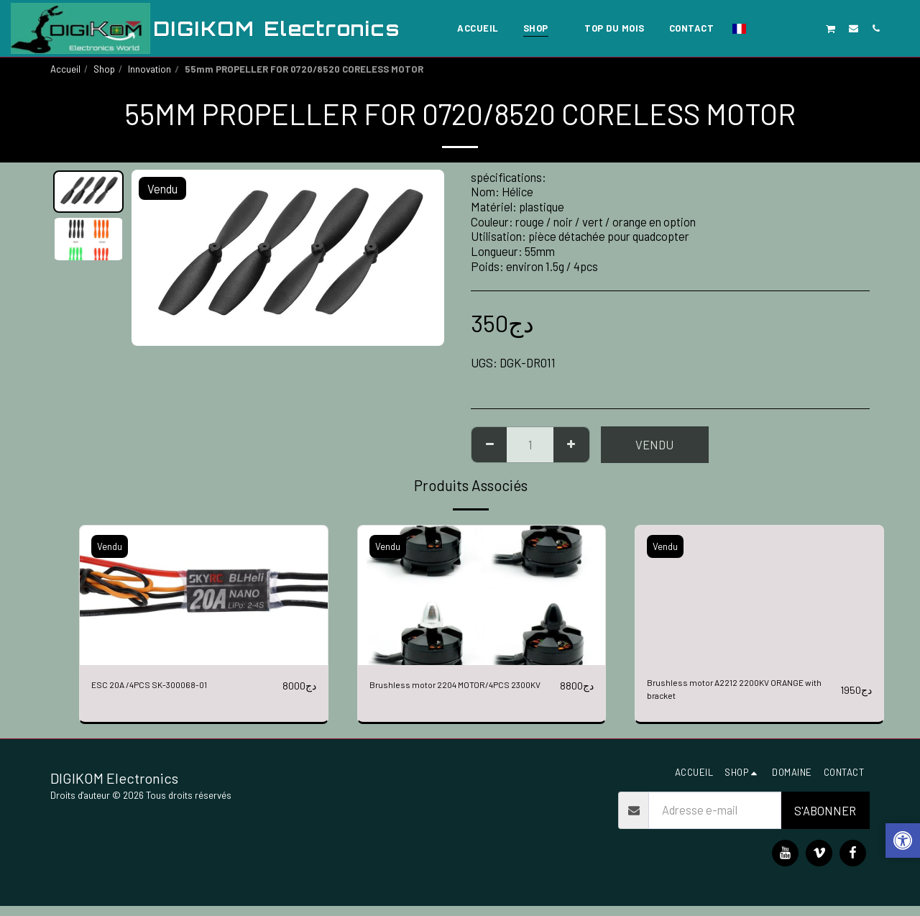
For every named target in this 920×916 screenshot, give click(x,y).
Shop (104, 69)
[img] (204, 595)
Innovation (149, 69)
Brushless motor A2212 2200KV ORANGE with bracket (725, 694)
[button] (763, 28)
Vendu (654, 444)
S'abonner (825, 820)
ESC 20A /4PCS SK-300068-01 (168, 685)
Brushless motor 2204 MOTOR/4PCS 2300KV (461, 694)
